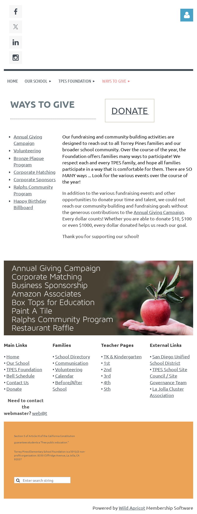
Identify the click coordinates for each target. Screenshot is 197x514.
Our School (17, 363)
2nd (108, 369)
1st (107, 363)
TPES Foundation (24, 369)
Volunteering (27, 150)
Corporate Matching (34, 172)
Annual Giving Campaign (159, 212)
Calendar (64, 375)
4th (107, 382)
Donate (14, 388)
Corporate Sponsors (35, 179)
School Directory (72, 356)
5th (107, 388)
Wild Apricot (132, 507)
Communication (71, 363)
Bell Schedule (20, 375)
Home (12, 356)
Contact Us (17, 382)
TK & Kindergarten (123, 356)
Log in (186, 15)
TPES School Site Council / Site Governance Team (168, 376)
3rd (107, 375)
